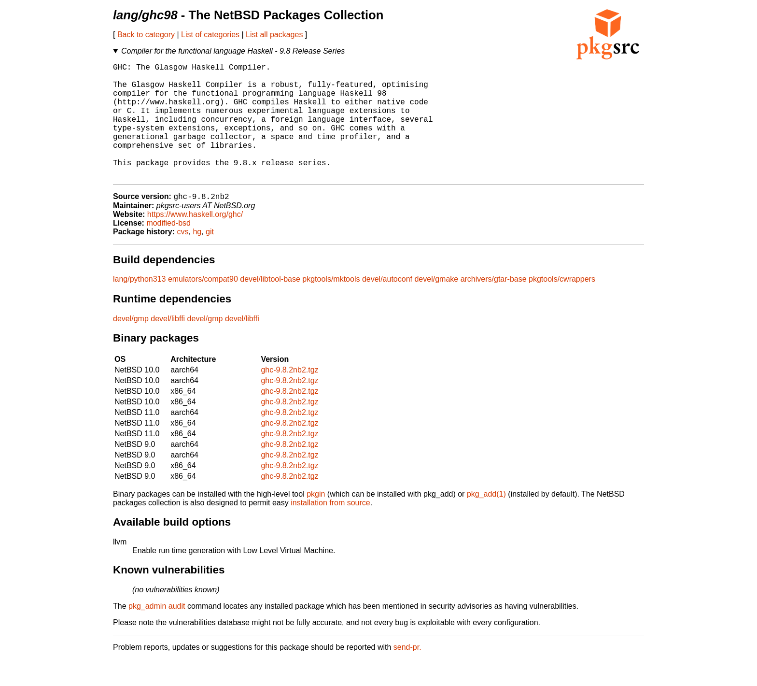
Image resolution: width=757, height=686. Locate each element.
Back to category (146, 34)
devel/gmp (131, 345)
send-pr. (407, 674)
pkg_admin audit (156, 633)
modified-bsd (168, 249)
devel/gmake (436, 305)
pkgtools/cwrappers (562, 305)
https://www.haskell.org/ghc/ (195, 241)
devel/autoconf (387, 305)
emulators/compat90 (203, 305)
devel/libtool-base (270, 305)
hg (197, 258)
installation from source (330, 529)
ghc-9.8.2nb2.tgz (289, 396)
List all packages (274, 34)
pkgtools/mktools (331, 305)
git (210, 258)
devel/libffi (168, 345)
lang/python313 (139, 305)
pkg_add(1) (486, 520)
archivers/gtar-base (494, 305)
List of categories (210, 34)
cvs (183, 258)
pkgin (316, 520)
